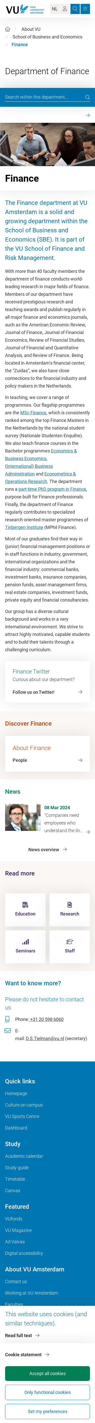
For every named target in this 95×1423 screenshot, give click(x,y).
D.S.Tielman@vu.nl (45, 1038)
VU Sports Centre (22, 1116)
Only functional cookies (47, 1392)
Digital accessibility (24, 1253)
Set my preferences (47, 1411)
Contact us (16, 1281)
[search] (87, 97)
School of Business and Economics (47, 36)
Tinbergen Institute (24, 527)
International (19, 466)
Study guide (17, 1167)
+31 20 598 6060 (46, 1019)
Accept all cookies (47, 1373)
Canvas (12, 1190)
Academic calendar (24, 1156)
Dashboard (16, 1128)
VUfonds (13, 1218)
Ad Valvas (15, 1241)
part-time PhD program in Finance (52, 489)
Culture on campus (24, 1105)
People (20, 760)
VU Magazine (18, 1230)
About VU (31, 29)
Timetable (15, 1179)
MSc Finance (33, 412)
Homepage (16, 1093)
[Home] (7, 29)
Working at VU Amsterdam (31, 1293)
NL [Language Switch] (55, 8)
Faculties (14, 1304)
